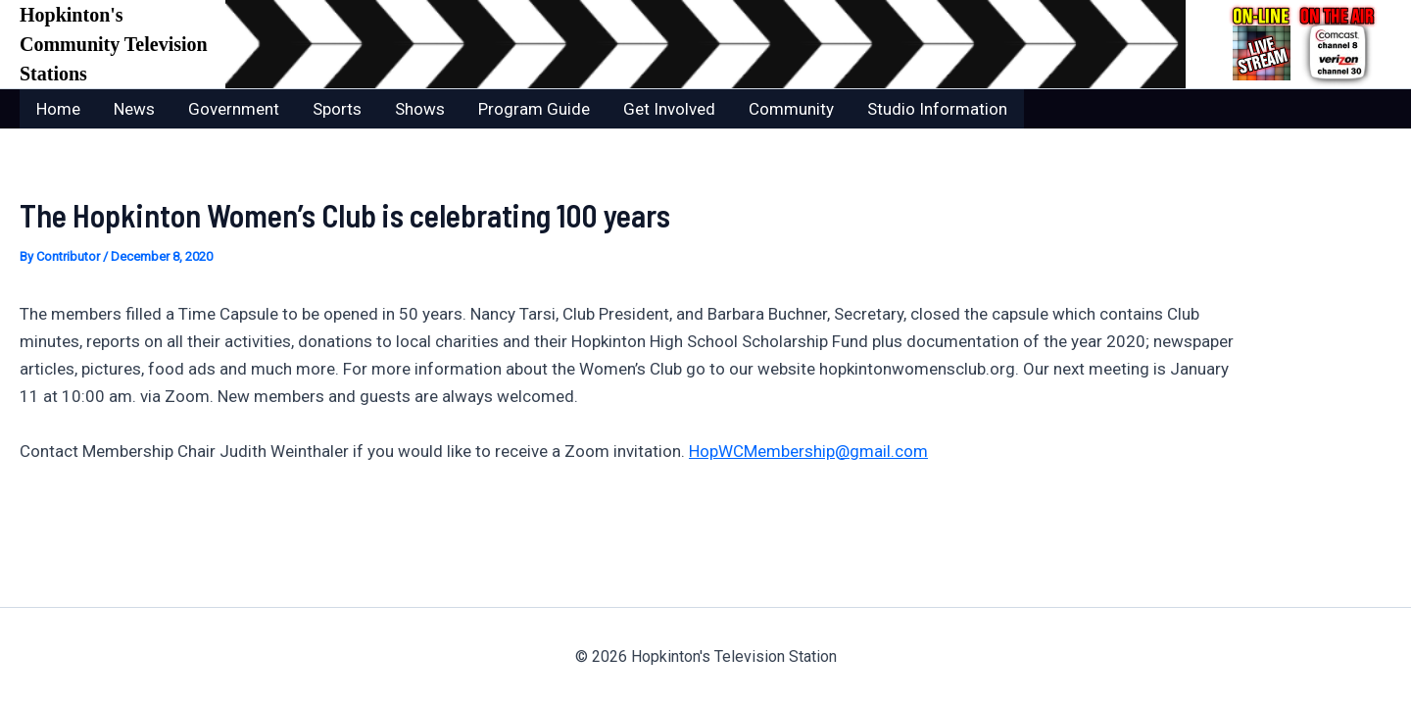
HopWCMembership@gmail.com (808, 451)
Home (58, 109)
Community (791, 109)
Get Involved (669, 109)
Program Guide (534, 109)
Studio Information (937, 109)
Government (233, 109)
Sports (337, 109)
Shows (420, 109)
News (134, 109)
